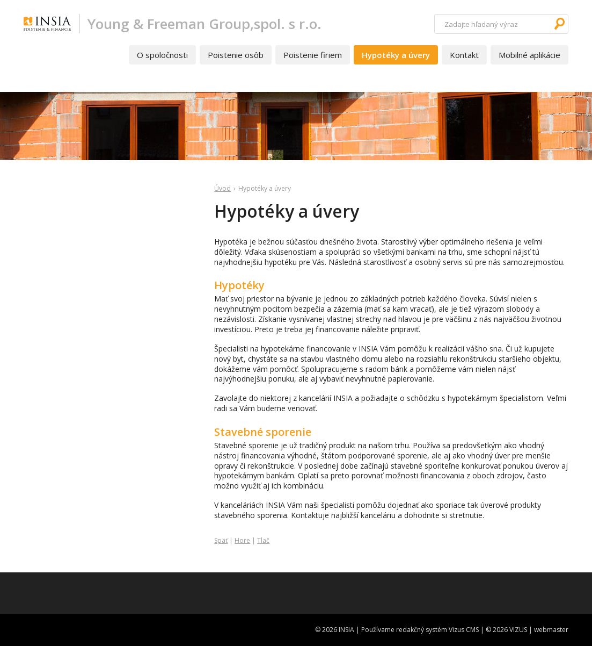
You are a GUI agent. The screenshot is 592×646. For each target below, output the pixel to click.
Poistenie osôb (236, 54)
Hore (242, 540)
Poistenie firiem (312, 54)
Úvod (222, 188)
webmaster (551, 629)
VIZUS (518, 629)
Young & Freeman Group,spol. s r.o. (204, 23)
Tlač (263, 540)
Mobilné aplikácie (529, 54)
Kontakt (464, 54)
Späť (221, 540)
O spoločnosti (162, 54)
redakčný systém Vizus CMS (437, 629)
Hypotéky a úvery (396, 54)
